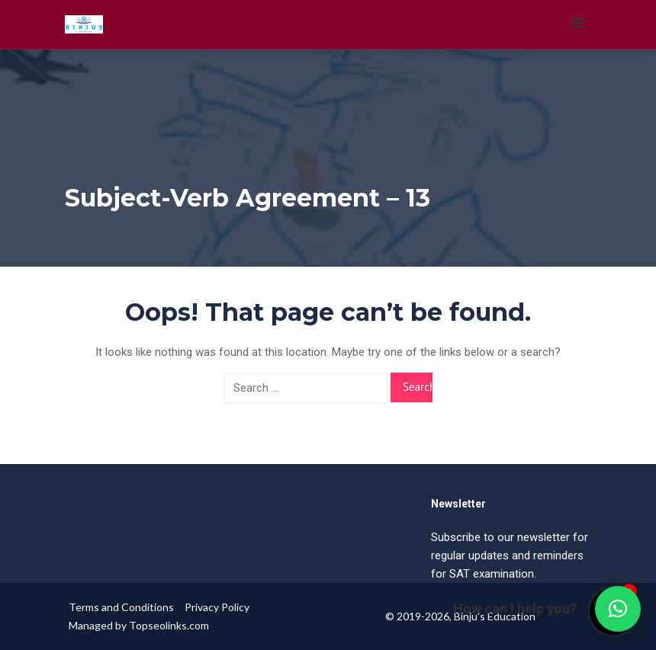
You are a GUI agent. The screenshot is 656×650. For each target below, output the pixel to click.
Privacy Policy (217, 606)
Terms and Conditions (121, 606)
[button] (618, 609)
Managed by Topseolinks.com (139, 625)
